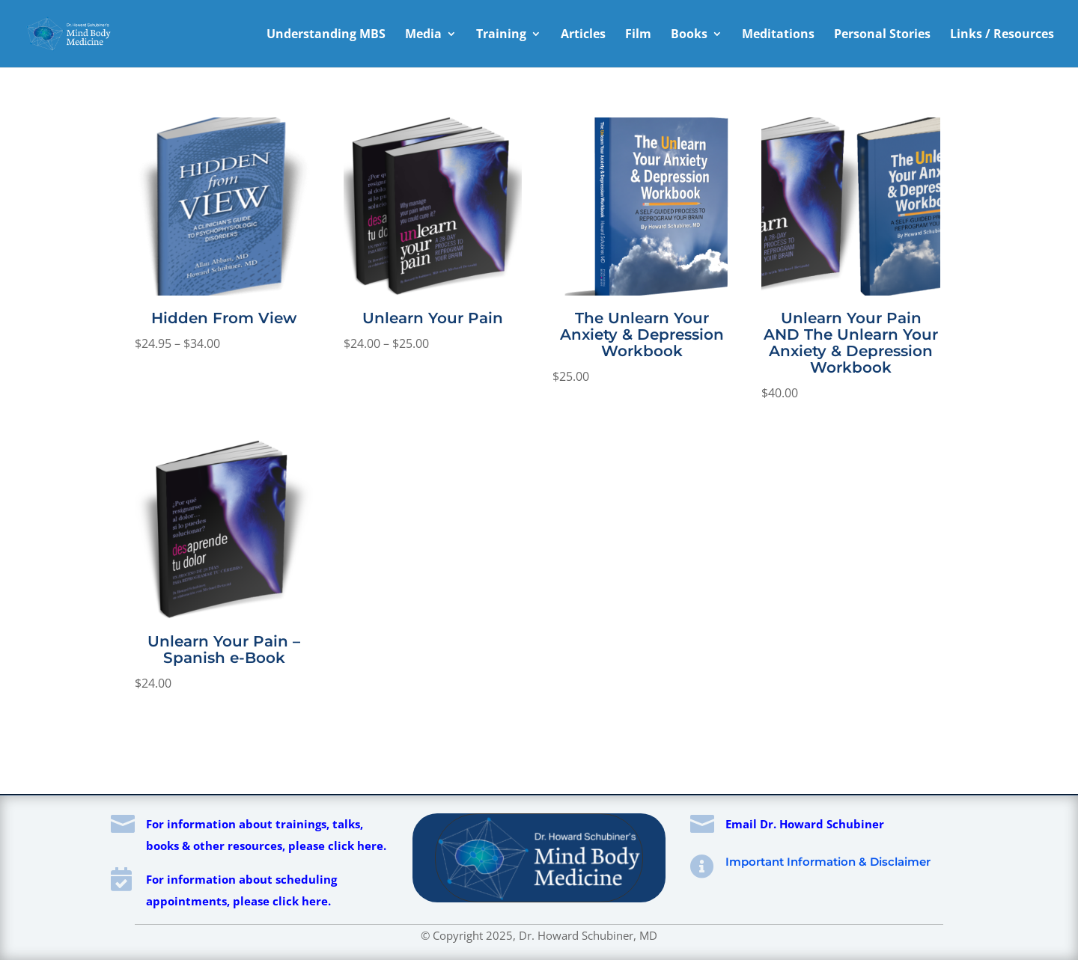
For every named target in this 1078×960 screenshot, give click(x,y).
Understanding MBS (326, 35)
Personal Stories (882, 35)
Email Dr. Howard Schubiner (804, 823)
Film (638, 35)
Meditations (778, 35)
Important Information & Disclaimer (828, 861)
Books (689, 35)
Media (423, 35)
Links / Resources (1002, 35)
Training (501, 35)
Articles (583, 35)
